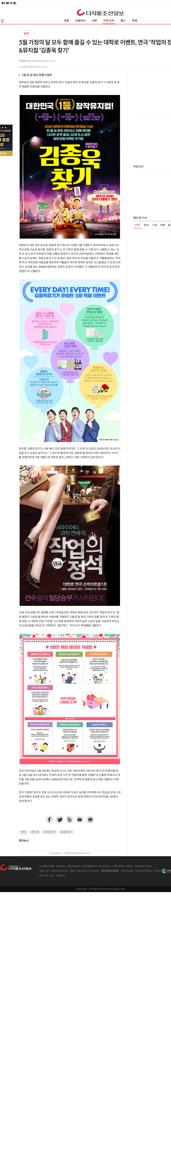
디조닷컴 (100, 12)
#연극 (23, 832)
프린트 (90, 819)
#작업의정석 (50, 832)
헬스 (123, 20)
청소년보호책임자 (144, 871)
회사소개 (43, 875)
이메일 (79, 819)
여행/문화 (108, 20)
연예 (134, 20)
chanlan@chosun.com (43, 60)
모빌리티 (80, 20)
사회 (94, 20)
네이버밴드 (69, 819)
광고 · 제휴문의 (57, 875)
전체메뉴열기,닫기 (2, 21)
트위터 (59, 819)
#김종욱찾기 (66, 832)
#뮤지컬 (35, 832)
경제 (66, 20)
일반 (26, 33)
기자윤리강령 (126, 871)
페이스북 (49, 819)
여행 (162, 225)
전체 (137, 225)
